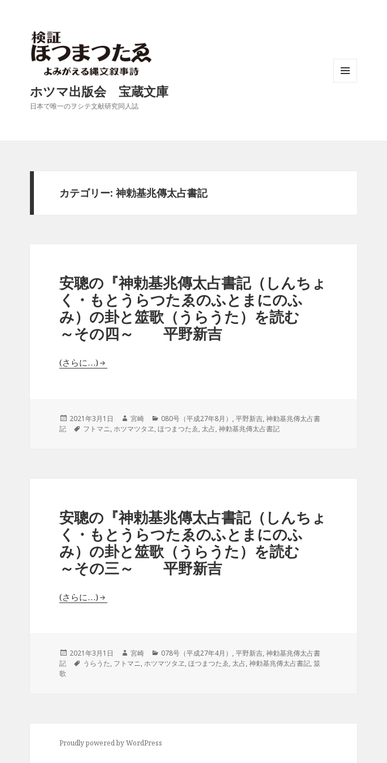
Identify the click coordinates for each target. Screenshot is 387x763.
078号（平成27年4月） (196, 653)
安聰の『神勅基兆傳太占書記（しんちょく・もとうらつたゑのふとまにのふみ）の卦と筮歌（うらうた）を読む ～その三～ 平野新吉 (194, 542)
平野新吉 (249, 418)
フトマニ (96, 428)
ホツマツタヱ (134, 428)
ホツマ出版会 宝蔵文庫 (99, 91)
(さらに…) (78, 362)
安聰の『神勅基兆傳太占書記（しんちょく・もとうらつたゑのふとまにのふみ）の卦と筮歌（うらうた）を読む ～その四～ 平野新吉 (194, 308)
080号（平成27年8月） (196, 418)
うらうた (96, 663)
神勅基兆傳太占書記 (249, 428)
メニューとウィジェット (345, 82)
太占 (208, 428)
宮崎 (137, 418)
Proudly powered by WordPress (110, 743)
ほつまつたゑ (178, 428)
